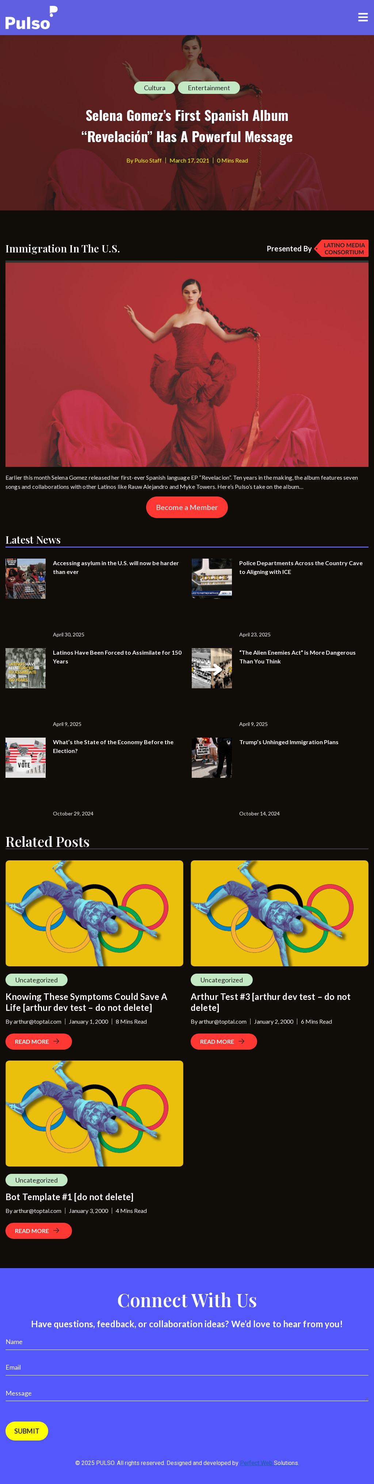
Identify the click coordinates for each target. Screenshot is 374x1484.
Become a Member (187, 507)
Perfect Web (269, 1463)
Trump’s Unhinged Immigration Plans (289, 741)
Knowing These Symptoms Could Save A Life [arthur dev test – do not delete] (86, 1002)
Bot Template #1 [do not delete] (69, 1196)
